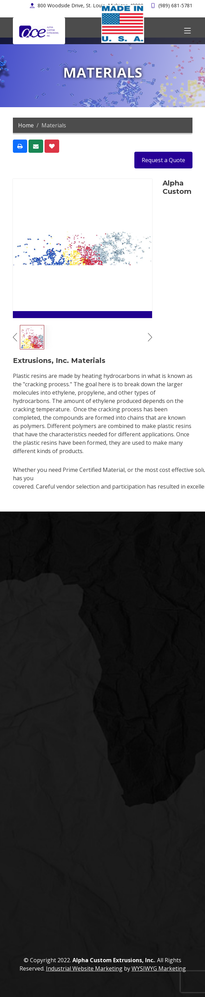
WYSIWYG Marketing (159, 968)
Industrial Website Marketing (84, 968)
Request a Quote (163, 160)
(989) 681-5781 (175, 5)
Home (26, 125)
